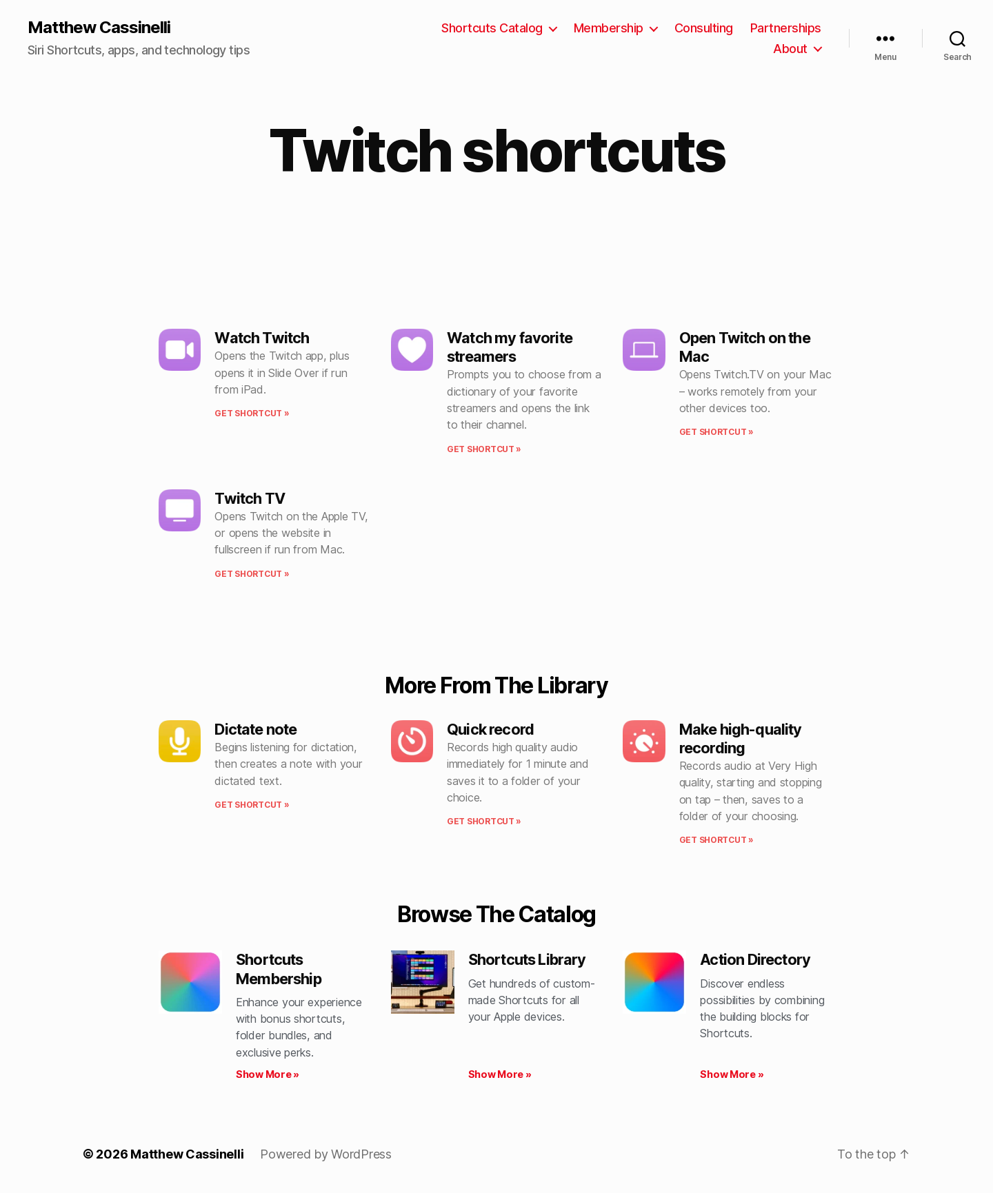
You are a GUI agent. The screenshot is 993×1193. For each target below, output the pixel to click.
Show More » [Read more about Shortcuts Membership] (267, 1074)
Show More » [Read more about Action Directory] (731, 1074)
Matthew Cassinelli (99, 27)
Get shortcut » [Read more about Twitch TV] (251, 574)
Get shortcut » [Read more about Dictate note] (251, 804)
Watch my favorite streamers (509, 347)
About (790, 48)
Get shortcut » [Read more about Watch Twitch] (251, 413)
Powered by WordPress (326, 1154)
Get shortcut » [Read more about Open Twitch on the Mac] (716, 432)
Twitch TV (249, 498)
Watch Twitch (261, 338)
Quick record (490, 729)
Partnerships (785, 28)
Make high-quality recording (740, 738)
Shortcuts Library (527, 959)
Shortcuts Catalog (492, 28)
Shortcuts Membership (278, 968)
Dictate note (255, 729)
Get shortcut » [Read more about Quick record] (484, 821)
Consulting (703, 28)
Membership (608, 28)
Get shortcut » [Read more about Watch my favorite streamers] (484, 449)
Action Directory (755, 959)
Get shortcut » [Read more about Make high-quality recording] (716, 840)
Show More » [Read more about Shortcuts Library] (500, 1074)
